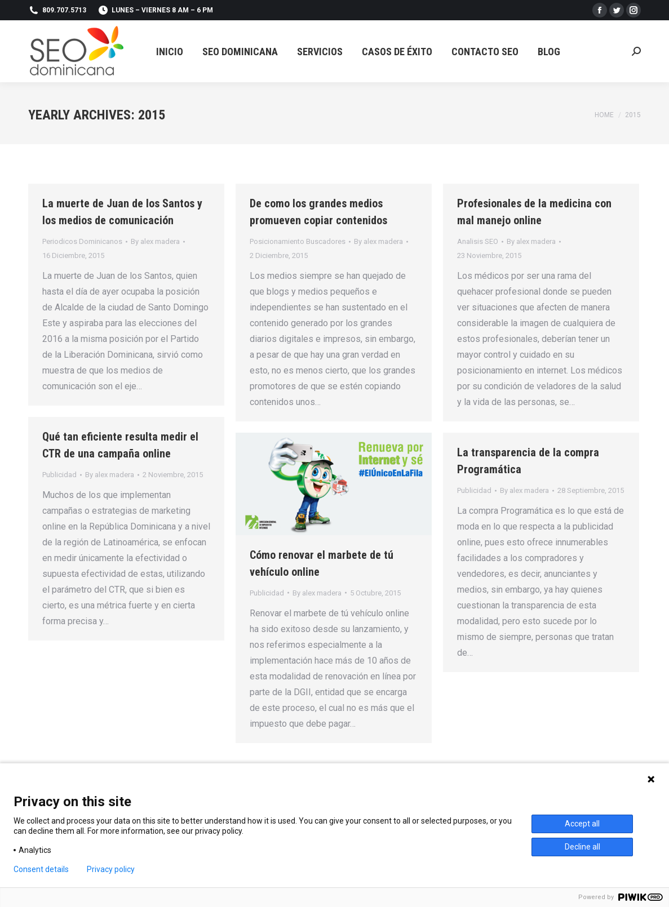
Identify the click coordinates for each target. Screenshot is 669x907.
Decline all (582, 846)
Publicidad (59, 474)
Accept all (582, 823)
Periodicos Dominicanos (82, 241)
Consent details (41, 869)
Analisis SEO (477, 241)
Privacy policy (111, 869)
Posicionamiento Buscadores (297, 241)
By (155, 241)
